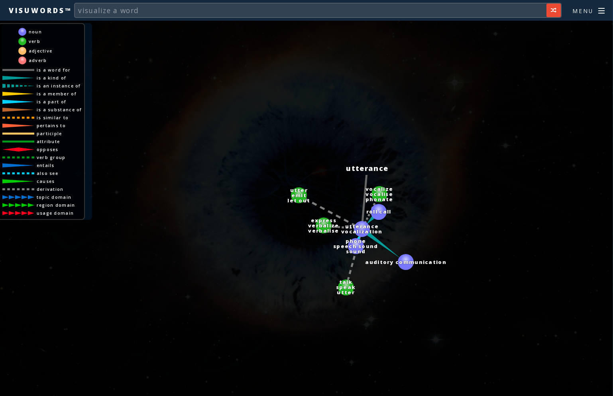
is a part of (52, 102)
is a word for (54, 70)
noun (35, 32)
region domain (56, 205)
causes (46, 181)
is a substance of (59, 110)
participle (49, 133)
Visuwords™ (40, 10)
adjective (41, 51)
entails (46, 165)
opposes (48, 149)
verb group (51, 157)
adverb (38, 60)
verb (34, 41)
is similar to (53, 117)
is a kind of (52, 78)
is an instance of (59, 86)
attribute (48, 141)
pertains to (51, 125)
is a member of (57, 94)
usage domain (55, 213)
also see (47, 173)
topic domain (54, 197)
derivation (50, 189)
